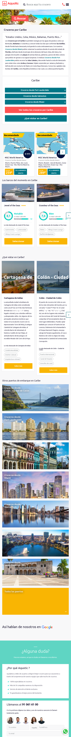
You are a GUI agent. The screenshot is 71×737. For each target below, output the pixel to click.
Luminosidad (21, 230)
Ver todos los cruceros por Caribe (36, 110)
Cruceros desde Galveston (44, 96)
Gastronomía (9, 230)
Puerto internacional (47, 354)
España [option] (34, 728)
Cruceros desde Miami (45, 102)
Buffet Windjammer (47, 234)
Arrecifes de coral (46, 363)
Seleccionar (18, 241)
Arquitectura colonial (12, 359)
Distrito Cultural (10, 355)
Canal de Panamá (46, 359)
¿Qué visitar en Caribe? (35, 118)
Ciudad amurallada (11, 350)
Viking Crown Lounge (12, 234)
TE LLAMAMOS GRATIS (20, 172)
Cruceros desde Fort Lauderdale (43, 90)
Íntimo (42, 230)
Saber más (18, 366)
